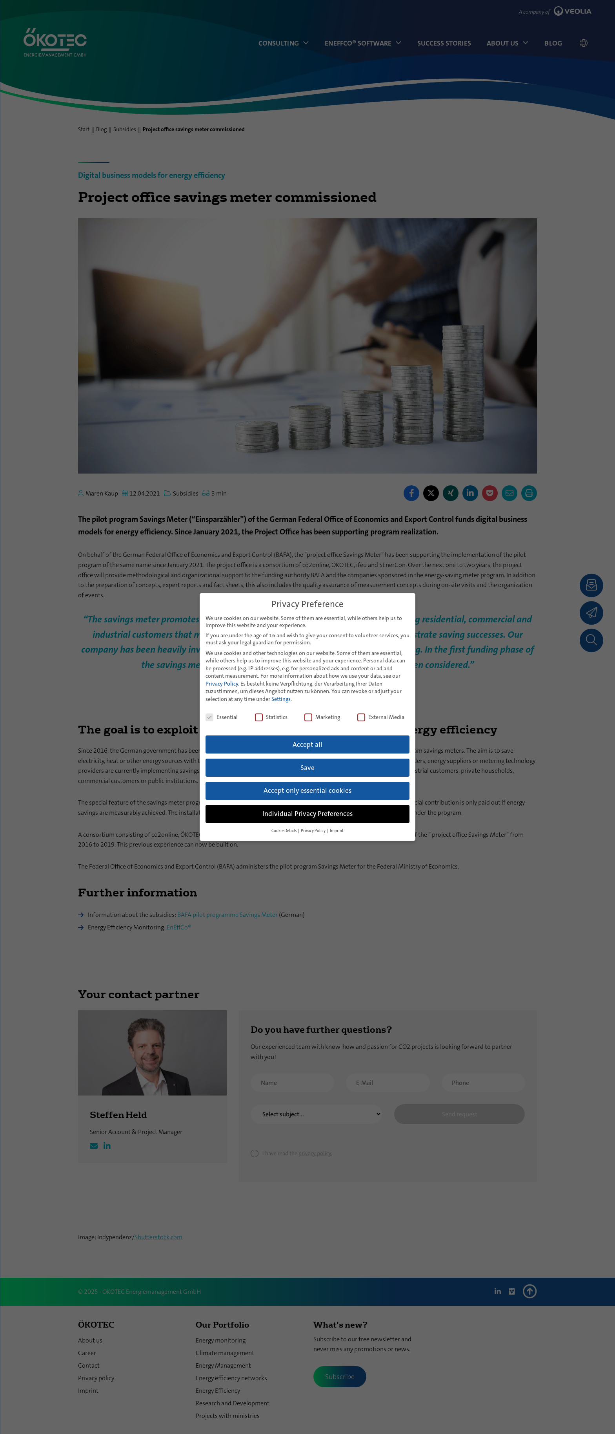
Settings (281, 698)
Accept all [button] (307, 744)
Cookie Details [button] (284, 830)
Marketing (322, 717)
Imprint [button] (337, 830)
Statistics (271, 717)
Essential (222, 717)
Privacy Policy (222, 683)
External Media (380, 717)
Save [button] (307, 767)
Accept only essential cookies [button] (307, 790)
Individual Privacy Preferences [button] (307, 813)
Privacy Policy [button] (313, 830)
